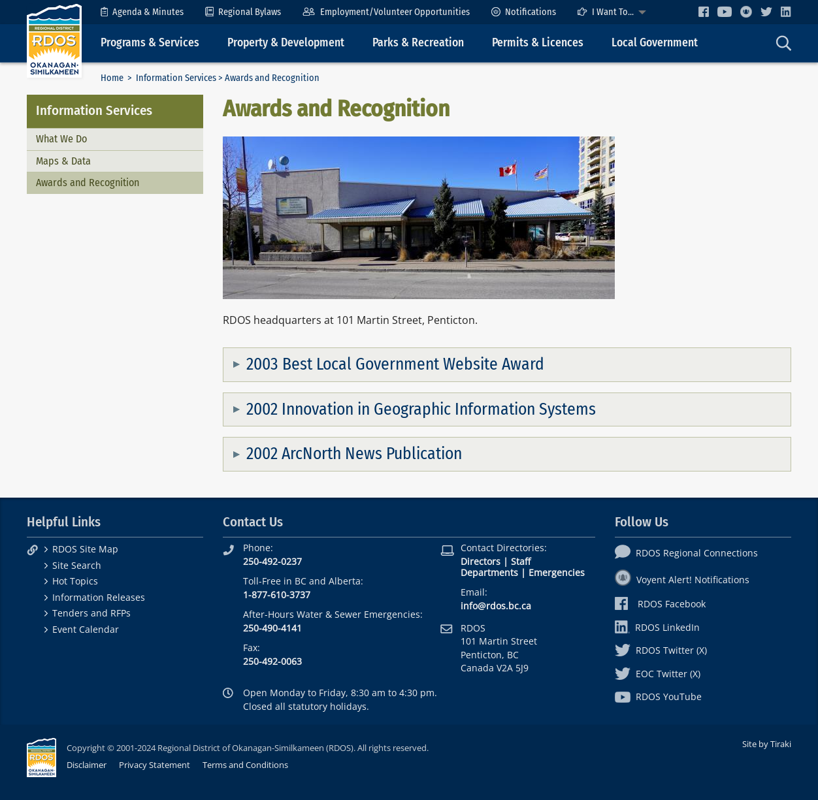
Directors (480, 561)
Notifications (523, 12)
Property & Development (285, 43)
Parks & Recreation (418, 43)
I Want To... (606, 12)
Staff (521, 561)
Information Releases (98, 597)
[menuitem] (142, 12)
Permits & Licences (537, 43)
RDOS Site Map (85, 549)
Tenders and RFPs (91, 613)
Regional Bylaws (243, 12)
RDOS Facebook (660, 604)
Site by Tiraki (766, 744)
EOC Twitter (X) (657, 673)
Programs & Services (150, 43)
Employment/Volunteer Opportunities (386, 12)
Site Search (76, 565)
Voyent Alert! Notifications (682, 579)
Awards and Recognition (87, 182)
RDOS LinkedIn (657, 627)
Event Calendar (85, 629)
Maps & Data (63, 161)
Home (112, 78)
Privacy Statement (154, 765)
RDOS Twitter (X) (661, 650)
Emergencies (557, 572)
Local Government (655, 43)
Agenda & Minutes (142, 12)
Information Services (176, 78)
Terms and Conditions (245, 765)
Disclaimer (86, 765)
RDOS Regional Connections (686, 553)
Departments (489, 572)
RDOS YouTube (658, 696)
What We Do (61, 139)
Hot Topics (75, 581)
